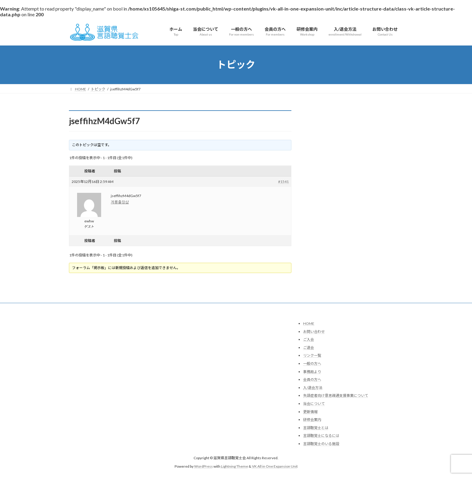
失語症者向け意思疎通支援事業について (335, 396)
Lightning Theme (234, 466)
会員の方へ (312, 380)
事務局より (312, 371)
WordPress (203, 466)
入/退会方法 (312, 387)
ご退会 (308, 347)
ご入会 (308, 339)
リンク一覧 (312, 355)
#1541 (283, 181)
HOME (308, 323)
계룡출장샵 (120, 201)
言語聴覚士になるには (321, 436)
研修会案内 (312, 419)
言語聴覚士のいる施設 (321, 443)
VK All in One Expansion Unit (275, 466)
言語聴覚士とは (315, 427)
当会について (314, 403)
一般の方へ (312, 363)
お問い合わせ (314, 331)
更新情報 (310, 412)
